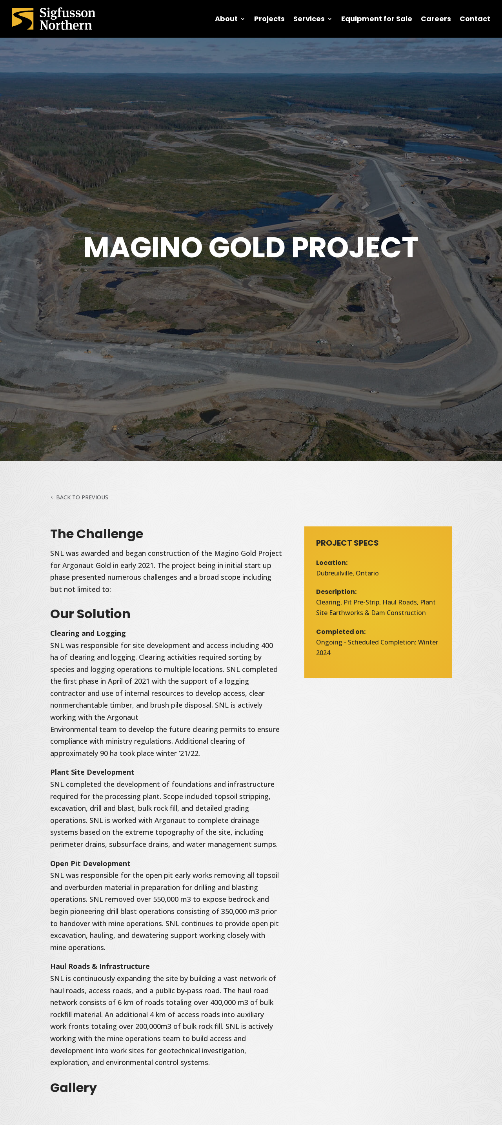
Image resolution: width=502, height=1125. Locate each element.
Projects (269, 19)
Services (309, 19)
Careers (436, 19)
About (226, 19)
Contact (475, 19)
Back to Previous (82, 497)
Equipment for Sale (376, 19)
